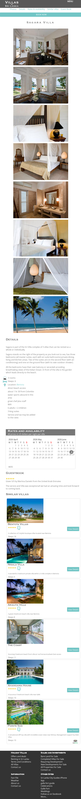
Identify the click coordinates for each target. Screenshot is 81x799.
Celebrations (46, 786)
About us (15, 783)
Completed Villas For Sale (52, 759)
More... (44, 796)
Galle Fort (45, 788)
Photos (13, 9)
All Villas (14, 764)
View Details (73, 529)
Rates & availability (36, 9)
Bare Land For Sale (49, 756)
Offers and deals (18, 756)
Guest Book (66, 9)
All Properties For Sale (51, 767)
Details (22, 9)
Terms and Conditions (21, 761)
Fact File (14, 777)
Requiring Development (52, 761)
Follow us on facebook (51, 794)
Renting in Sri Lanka (20, 759)
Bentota (20, 384)
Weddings (45, 791)
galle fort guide (48, 783)
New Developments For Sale (53, 764)
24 (19, 689)
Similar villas (53, 9)
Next (71, 452)
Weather (15, 780)
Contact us (16, 767)
